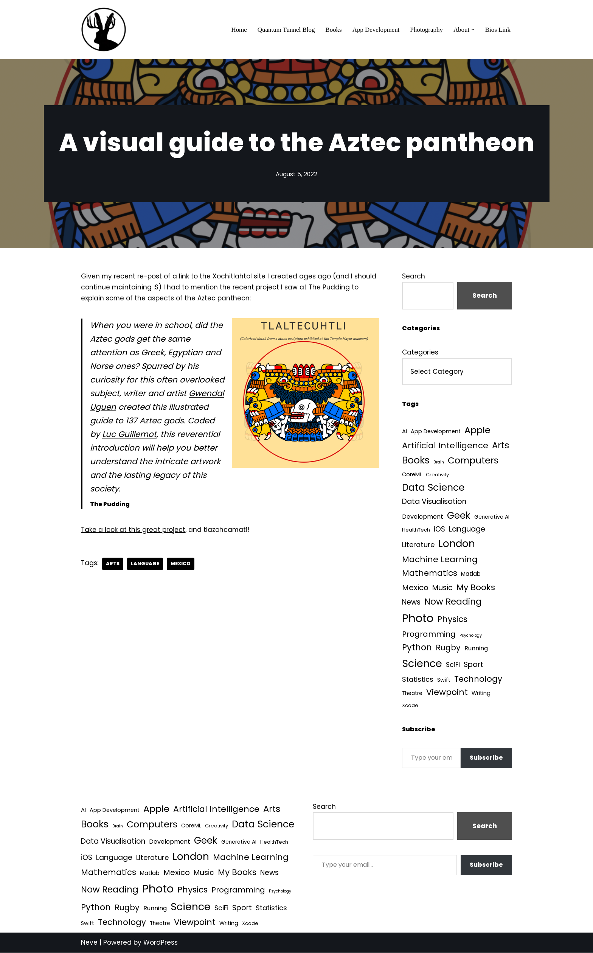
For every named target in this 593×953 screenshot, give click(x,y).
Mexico (181, 564)
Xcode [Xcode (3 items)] (410, 706)
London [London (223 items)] (456, 544)
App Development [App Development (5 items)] (436, 431)
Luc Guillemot (129, 434)
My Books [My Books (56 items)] (475, 588)
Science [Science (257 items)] (422, 664)
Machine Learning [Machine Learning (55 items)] (440, 560)
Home (238, 29)
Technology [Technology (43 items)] (478, 679)
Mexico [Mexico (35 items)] (415, 588)
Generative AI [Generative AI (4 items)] (491, 517)
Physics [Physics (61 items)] (452, 620)
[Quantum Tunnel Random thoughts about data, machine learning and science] (103, 29)
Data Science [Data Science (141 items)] (433, 487)
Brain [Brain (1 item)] (438, 462)
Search (413, 276)
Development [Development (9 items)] (422, 517)
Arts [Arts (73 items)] (500, 445)
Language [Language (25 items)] (467, 529)
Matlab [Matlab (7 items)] (471, 574)
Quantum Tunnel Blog (285, 29)
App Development (375, 29)
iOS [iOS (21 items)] (439, 529)
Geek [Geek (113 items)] (458, 516)
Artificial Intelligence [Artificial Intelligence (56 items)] (445, 445)
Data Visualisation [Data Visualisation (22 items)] (434, 502)
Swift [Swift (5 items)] (443, 680)
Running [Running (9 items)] (476, 649)
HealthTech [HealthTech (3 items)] (416, 530)
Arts (113, 564)
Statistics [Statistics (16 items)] (417, 679)
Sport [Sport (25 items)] (473, 665)
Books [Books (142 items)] (416, 460)
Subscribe (486, 758)
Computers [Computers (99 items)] (473, 460)
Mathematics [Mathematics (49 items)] (429, 573)
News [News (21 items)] (411, 602)
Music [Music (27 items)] (442, 588)
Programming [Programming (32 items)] (429, 635)
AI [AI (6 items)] (404, 431)
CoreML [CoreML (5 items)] (412, 474)
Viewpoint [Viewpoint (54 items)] (447, 693)
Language (145, 564)
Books (333, 29)
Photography (426, 29)
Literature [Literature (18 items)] (418, 545)
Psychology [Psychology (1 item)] (470, 636)
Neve (89, 942)
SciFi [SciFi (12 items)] (453, 665)
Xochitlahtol (232, 276)
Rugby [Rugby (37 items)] (448, 648)
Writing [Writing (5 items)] (481, 694)
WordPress (160, 942)
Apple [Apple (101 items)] (477, 430)
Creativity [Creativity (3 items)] (437, 474)
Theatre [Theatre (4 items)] (412, 694)
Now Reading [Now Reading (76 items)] (453, 602)
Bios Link (498, 29)
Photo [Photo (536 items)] (417, 619)
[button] (473, 29)
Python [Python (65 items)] (417, 648)
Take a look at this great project (133, 530)
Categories (420, 352)
